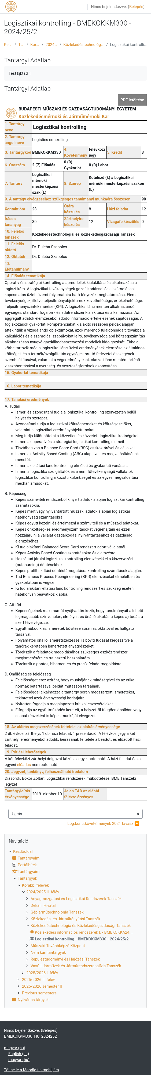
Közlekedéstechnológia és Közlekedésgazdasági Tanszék (83, 44)
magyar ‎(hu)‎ (14, 1047)
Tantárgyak (21, 44)
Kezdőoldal (8, 44)
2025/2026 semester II (42, 986)
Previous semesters (39, 993)
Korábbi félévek (35, 44)
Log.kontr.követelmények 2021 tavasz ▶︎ (103, 823)
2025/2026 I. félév (42, 972)
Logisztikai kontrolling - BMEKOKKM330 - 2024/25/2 (128, 44)
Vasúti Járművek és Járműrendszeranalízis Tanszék (76, 965)
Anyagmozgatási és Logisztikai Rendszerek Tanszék (76, 898)
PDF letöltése (132, 100)
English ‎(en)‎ (18, 1053)
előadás (24, 764)
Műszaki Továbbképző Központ (58, 945)
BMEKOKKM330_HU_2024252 (30, 1036)
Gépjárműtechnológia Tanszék (57, 912)
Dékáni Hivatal (43, 905)
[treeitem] (75, 926)
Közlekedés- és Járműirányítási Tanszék (65, 918)
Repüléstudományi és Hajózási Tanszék (65, 959)
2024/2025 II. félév (51, 44)
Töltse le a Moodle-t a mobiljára (31, 1069)
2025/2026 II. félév (38, 979)
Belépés (136, 6)
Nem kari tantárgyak (48, 952)
